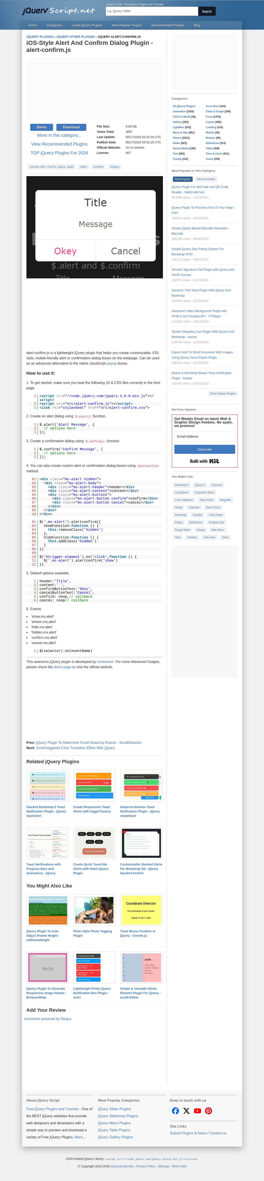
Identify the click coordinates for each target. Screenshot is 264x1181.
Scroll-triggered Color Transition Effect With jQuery (75, 747)
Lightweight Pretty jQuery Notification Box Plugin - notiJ (92, 992)
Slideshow (212, 143)
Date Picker (207, 500)
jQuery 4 (200, 485)
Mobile (210, 132)
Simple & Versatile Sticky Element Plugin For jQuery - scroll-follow (140, 992)
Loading (211, 127)
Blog (197, 25)
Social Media (181, 148)
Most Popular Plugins (127, 25)
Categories (54, 25)
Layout (210, 122)
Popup (179, 522)
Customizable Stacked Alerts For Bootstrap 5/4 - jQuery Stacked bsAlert (141, 868)
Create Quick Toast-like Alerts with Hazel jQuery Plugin (91, 868)
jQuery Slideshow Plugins (118, 1115)
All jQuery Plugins (184, 106)
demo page (62, 666)
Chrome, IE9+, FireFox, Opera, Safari (52, 166)
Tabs (178, 537)
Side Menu (217, 529)
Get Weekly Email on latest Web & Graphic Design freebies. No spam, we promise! (203, 422)
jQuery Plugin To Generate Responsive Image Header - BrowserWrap (46, 992)
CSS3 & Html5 (181, 116)
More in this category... (59, 135)
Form (209, 116)
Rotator (210, 137)
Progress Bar (216, 522)
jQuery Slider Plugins (114, 1108)
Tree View (209, 537)
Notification (195, 522)
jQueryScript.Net (122, 1165)
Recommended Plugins (167, 25)
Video (225, 537)
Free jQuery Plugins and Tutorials (60, 8)
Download (71, 127)
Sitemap (163, 1165)
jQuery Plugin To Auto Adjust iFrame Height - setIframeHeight (42, 935)
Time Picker (216, 515)
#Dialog (114, 166)
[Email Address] (204, 436)
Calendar (194, 507)
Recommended (206, 179)
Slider (176, 143)
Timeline (192, 537)
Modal (178, 507)
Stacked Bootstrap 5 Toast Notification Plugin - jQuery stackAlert (46, 811)
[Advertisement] (94, 88)
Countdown (181, 492)
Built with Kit (204, 461)
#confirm (98, 166)
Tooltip (177, 159)
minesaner (105, 661)
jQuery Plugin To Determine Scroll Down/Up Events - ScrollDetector (88, 742)
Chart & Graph (215, 111)
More (79, 1136)
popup (112, 363)
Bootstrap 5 (181, 485)
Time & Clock (214, 153)
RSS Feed (179, 1165)
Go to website (135, 147)
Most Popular (183, 179)
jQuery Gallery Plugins (115, 1136)
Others (177, 137)
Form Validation (184, 500)
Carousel (217, 485)
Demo (41, 127)
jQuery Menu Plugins (114, 1122)
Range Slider (182, 529)
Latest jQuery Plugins (87, 25)
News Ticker (213, 507)
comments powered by (47, 1018)
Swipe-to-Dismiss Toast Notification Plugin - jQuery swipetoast (140, 811)
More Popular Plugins (223, 393)
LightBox (178, 127)
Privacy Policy (145, 1165)
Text (175, 153)
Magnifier (225, 500)
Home (33, 25)
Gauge (201, 529)
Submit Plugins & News (188, 1132)
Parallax (197, 515)
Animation (179, 111)
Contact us (217, 1132)
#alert (83, 166)
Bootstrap (180, 515)
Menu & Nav (180, 132)
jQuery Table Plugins (114, 1129)
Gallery (177, 122)
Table (209, 148)
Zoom (209, 159)
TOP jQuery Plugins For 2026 (59, 152)
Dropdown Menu (204, 492)
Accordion (212, 106)
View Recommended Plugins (59, 144)
